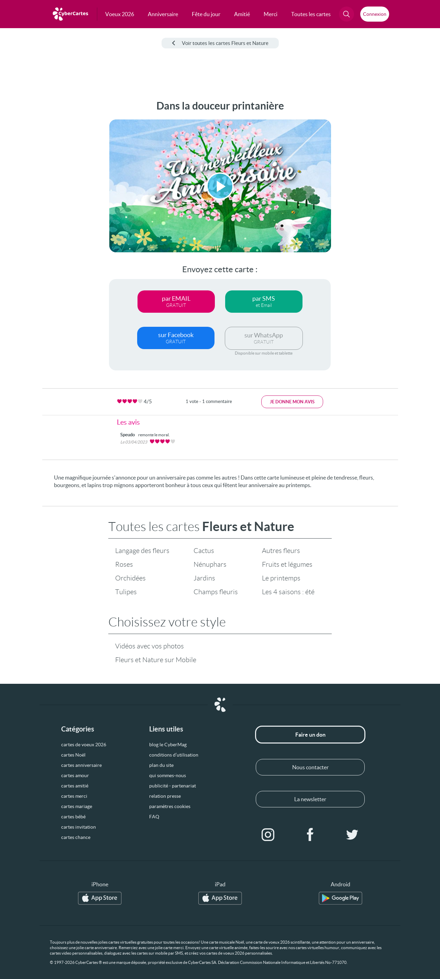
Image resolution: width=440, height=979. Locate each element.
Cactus (204, 550)
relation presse (165, 796)
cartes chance (75, 837)
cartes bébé (73, 816)
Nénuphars (210, 564)
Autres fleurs (281, 550)
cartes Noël (73, 755)
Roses (124, 564)
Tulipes (126, 592)
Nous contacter (310, 767)
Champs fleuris (216, 592)
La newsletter (310, 799)
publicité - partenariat (172, 785)
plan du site (161, 765)
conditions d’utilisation (173, 755)
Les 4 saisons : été (288, 592)
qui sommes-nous (167, 775)
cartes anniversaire (81, 765)
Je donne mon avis (292, 401)
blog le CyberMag (168, 744)
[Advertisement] (51, 203)
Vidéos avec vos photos (149, 646)
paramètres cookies (169, 806)
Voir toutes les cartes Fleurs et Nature (220, 43)
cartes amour (75, 775)
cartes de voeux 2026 (83, 744)
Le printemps (281, 578)
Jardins (204, 578)
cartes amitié (74, 785)
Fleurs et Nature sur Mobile (155, 660)
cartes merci (74, 796)
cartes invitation (78, 827)
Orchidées (130, 578)
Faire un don (310, 735)
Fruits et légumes (287, 564)
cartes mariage (76, 806)
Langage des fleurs (142, 550)
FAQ (154, 816)
